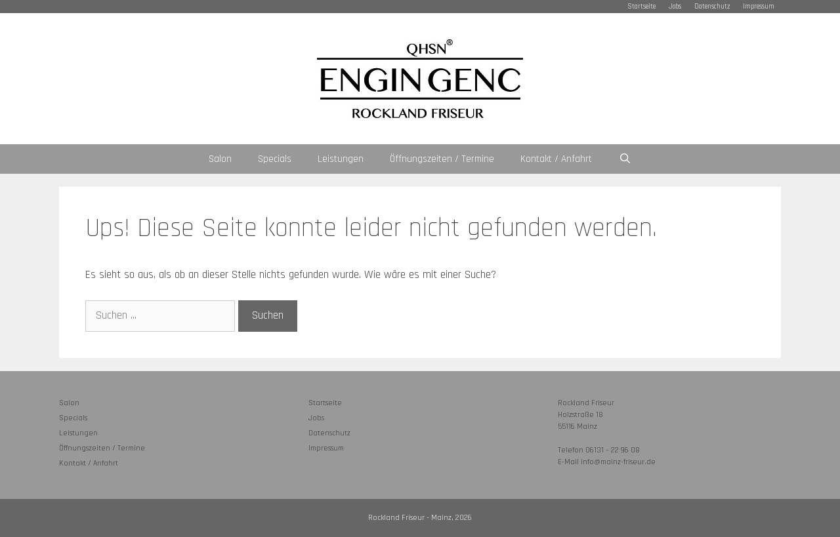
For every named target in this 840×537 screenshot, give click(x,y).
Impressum (758, 6)
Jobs (675, 6)
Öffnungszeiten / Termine (442, 159)
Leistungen (341, 159)
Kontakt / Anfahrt (556, 159)
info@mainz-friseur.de (618, 462)
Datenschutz (712, 6)
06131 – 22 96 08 (612, 450)
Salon (220, 159)
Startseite (641, 6)
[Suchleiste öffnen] (624, 159)
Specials (274, 159)
